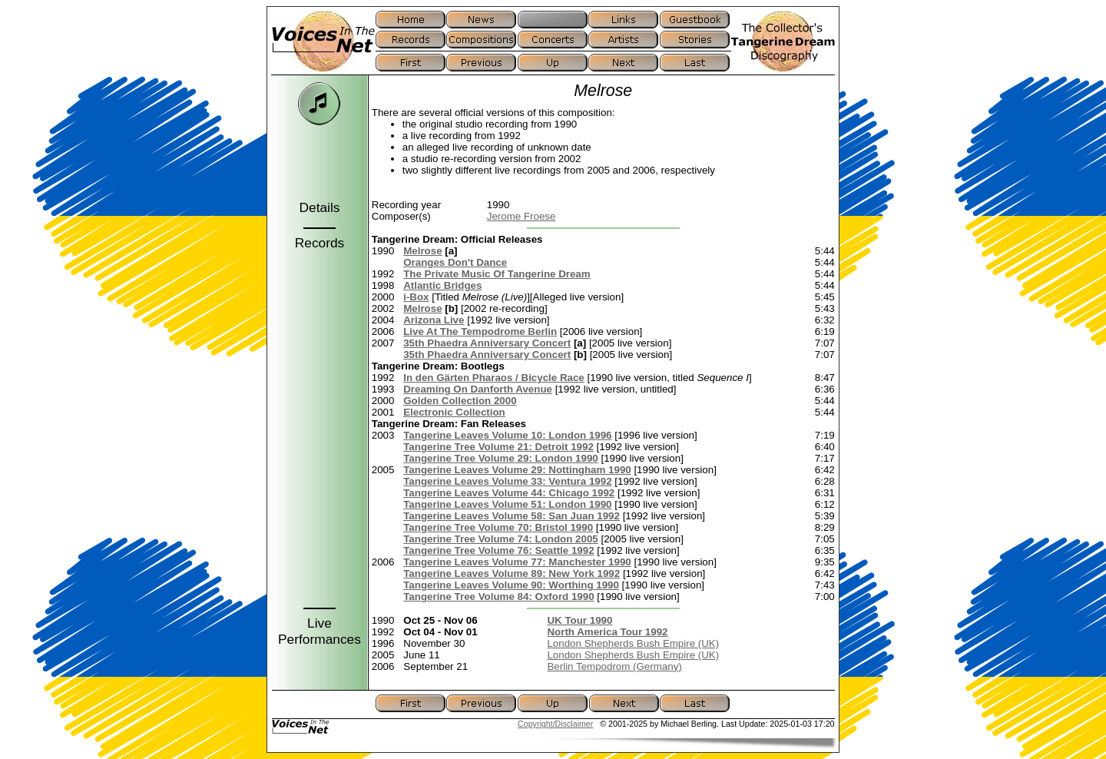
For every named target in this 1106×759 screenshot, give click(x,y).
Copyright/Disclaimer (555, 723)
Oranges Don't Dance (455, 262)
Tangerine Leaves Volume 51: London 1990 (507, 504)
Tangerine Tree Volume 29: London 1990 (500, 458)
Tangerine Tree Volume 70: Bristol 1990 (498, 527)
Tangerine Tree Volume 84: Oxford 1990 (498, 596)
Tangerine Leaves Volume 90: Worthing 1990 (511, 585)
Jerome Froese (521, 216)
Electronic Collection (454, 412)
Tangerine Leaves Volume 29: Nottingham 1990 (517, 470)
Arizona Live (433, 320)
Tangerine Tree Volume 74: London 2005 (500, 539)
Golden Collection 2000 (459, 400)
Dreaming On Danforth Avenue (477, 389)
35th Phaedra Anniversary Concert (487, 343)
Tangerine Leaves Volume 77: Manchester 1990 (517, 562)
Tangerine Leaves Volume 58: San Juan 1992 (511, 516)
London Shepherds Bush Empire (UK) (633, 643)
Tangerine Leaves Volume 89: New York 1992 (511, 573)
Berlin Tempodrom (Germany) (614, 666)
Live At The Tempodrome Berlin (480, 331)
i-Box (416, 297)
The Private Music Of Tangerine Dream (496, 274)
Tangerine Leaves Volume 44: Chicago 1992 (508, 493)
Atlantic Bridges (442, 285)
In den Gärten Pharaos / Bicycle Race (493, 377)
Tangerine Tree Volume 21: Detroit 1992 (498, 446)
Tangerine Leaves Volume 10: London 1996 (507, 435)
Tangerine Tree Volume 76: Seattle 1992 (498, 550)
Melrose (422, 251)
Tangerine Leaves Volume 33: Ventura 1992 (507, 481)
